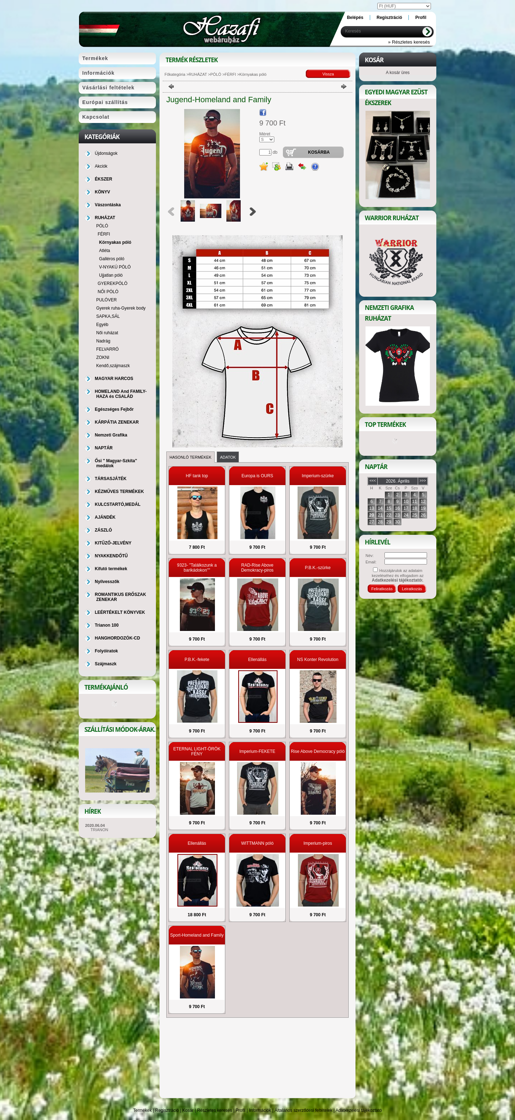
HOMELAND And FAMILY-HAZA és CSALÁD (121, 394)
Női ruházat (107, 332)
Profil (240, 1110)
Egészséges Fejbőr (114, 409)
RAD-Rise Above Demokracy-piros (257, 568)
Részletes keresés (214, 1110)
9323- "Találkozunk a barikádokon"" (197, 568)
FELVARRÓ (107, 349)
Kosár (187, 1110)
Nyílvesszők (107, 581)
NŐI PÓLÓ (108, 291)
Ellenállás (257, 659)
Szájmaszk (106, 663)
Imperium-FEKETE (257, 751)
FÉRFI (230, 74)
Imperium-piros (317, 843)
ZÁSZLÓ (103, 530)
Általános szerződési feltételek (303, 1110)
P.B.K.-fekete (197, 659)
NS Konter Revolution (317, 659)
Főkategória (175, 74)
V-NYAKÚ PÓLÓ (115, 267)
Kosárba (319, 152)
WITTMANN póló (257, 843)
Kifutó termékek (111, 568)
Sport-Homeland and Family (197, 935)
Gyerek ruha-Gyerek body (121, 308)
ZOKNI (102, 357)
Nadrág (103, 341)
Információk (260, 1110)
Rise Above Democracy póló (318, 751)
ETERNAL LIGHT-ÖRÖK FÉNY (196, 751)
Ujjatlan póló (111, 275)
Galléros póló (111, 258)
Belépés (355, 17)
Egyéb (102, 324)
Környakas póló (115, 242)
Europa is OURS (257, 475)
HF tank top (197, 475)
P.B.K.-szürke (318, 567)
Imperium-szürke (318, 475)
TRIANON (99, 830)
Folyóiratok (106, 650)
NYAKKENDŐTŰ (111, 555)
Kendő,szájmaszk (113, 365)
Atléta (104, 250)
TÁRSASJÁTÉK (111, 478)
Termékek (142, 1110)
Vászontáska (108, 204)
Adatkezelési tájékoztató (358, 1110)
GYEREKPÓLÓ (112, 283)
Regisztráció (167, 1110)
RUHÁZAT (198, 74)
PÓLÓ (215, 74)
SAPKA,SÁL (108, 316)
